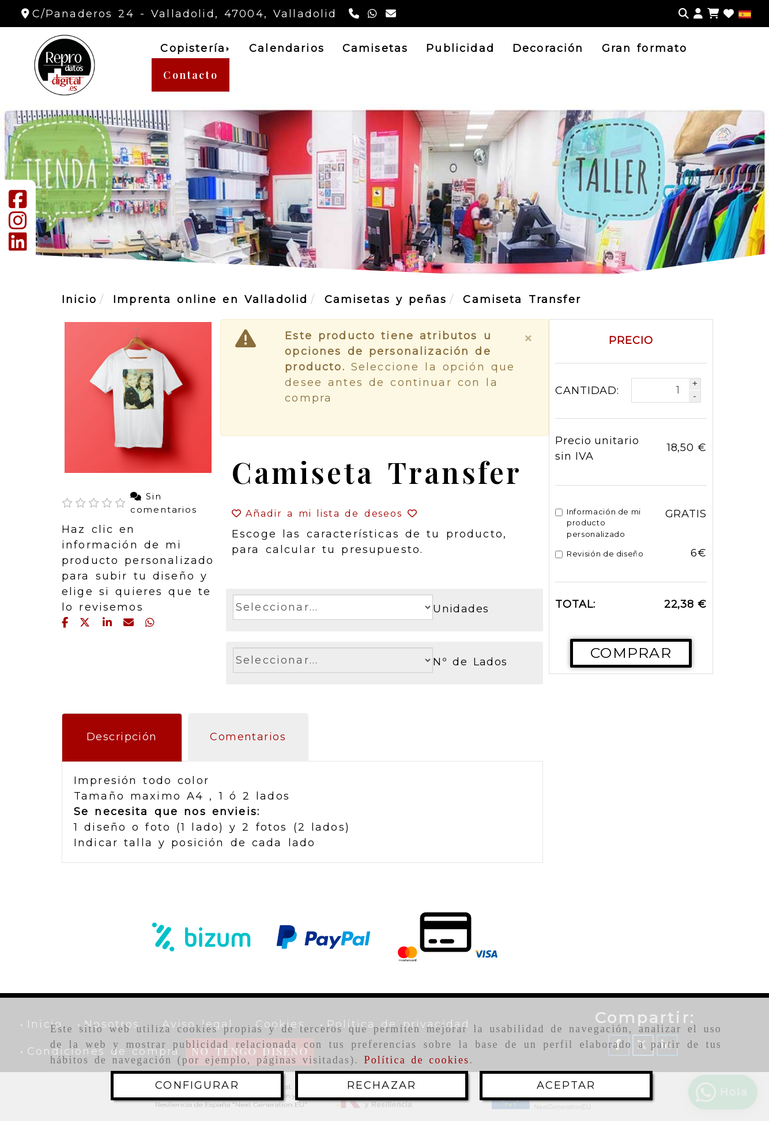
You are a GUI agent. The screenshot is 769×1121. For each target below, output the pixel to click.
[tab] (122, 737)
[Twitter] (88, 622)
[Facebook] (18, 203)
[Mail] (131, 622)
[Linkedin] (18, 246)
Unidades (461, 609)
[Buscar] (683, 14)
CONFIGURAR (197, 1085)
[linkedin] (110, 622)
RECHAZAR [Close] (381, 1085)
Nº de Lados (470, 662)
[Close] (528, 339)
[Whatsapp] (374, 13)
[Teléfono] (355, 13)
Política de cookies (417, 1060)
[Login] (728, 14)
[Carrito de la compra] (713, 14)
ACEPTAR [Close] (566, 1085)
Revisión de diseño (599, 553)
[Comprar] (630, 653)
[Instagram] (18, 224)
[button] (698, 14)
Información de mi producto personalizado (598, 523)
